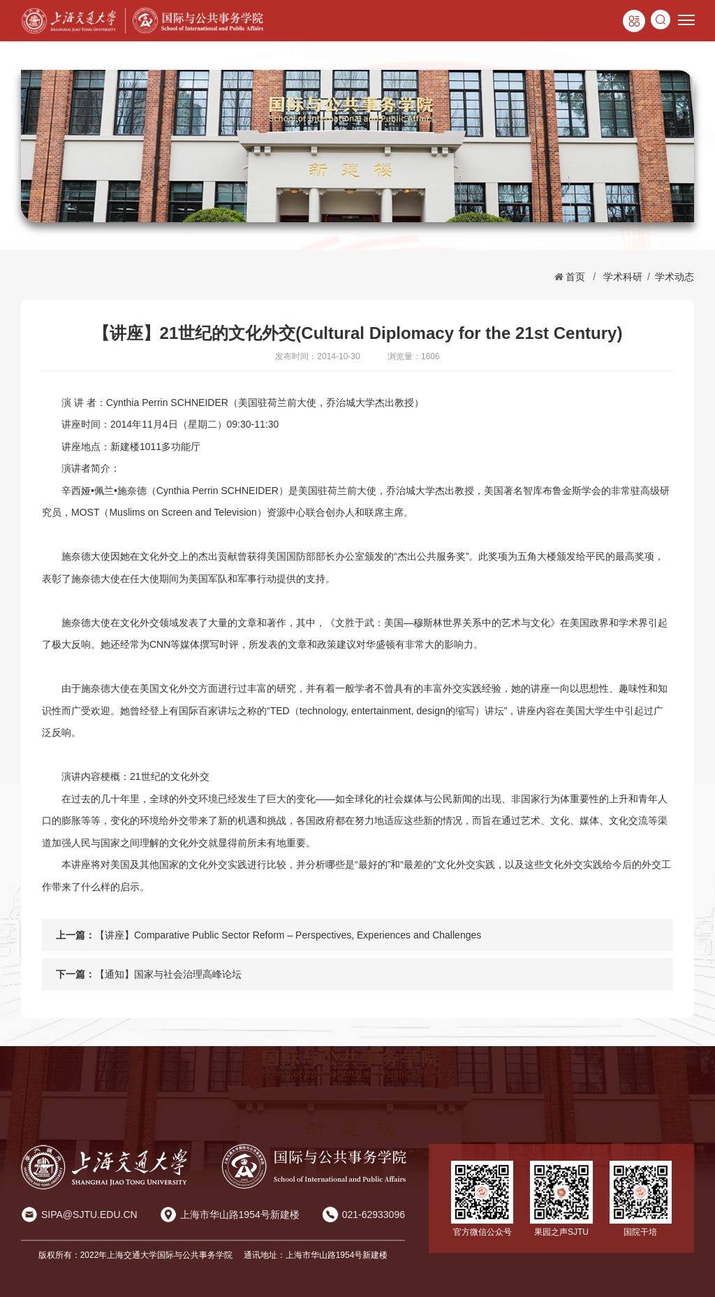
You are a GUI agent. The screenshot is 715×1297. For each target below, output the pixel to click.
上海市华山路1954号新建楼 (240, 1214)
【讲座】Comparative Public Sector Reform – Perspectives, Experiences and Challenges (288, 935)
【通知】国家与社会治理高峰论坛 (168, 974)
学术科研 (622, 276)
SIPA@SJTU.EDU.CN (89, 1214)
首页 (575, 276)
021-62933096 (373, 1214)
